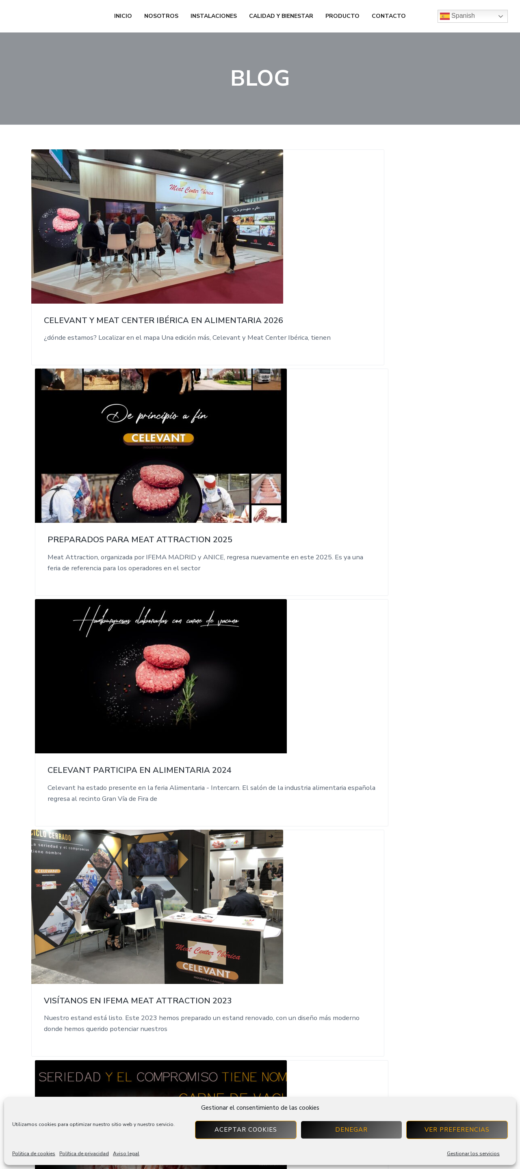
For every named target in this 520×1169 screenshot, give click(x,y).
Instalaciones (214, 16)
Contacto (389, 16)
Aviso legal (126, 1153)
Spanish (457, 16)
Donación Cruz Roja (402, 705)
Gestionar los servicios (473, 1153)
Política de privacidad (84, 1153)
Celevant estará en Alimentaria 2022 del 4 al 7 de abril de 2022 (258, 715)
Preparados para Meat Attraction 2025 (253, 260)
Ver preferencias (457, 1130)
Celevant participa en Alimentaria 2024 (408, 260)
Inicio (123, 16)
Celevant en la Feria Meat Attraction (92, 710)
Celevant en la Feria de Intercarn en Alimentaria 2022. (411, 485)
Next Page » (273, 855)
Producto (342, 16)
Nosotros (161, 16)
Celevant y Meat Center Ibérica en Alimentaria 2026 (99, 265)
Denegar (351, 1130)
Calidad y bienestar (281, 16)
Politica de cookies (33, 1153)
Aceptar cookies (245, 1130)
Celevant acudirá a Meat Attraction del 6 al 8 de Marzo (258, 485)
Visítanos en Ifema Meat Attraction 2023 (99, 480)
